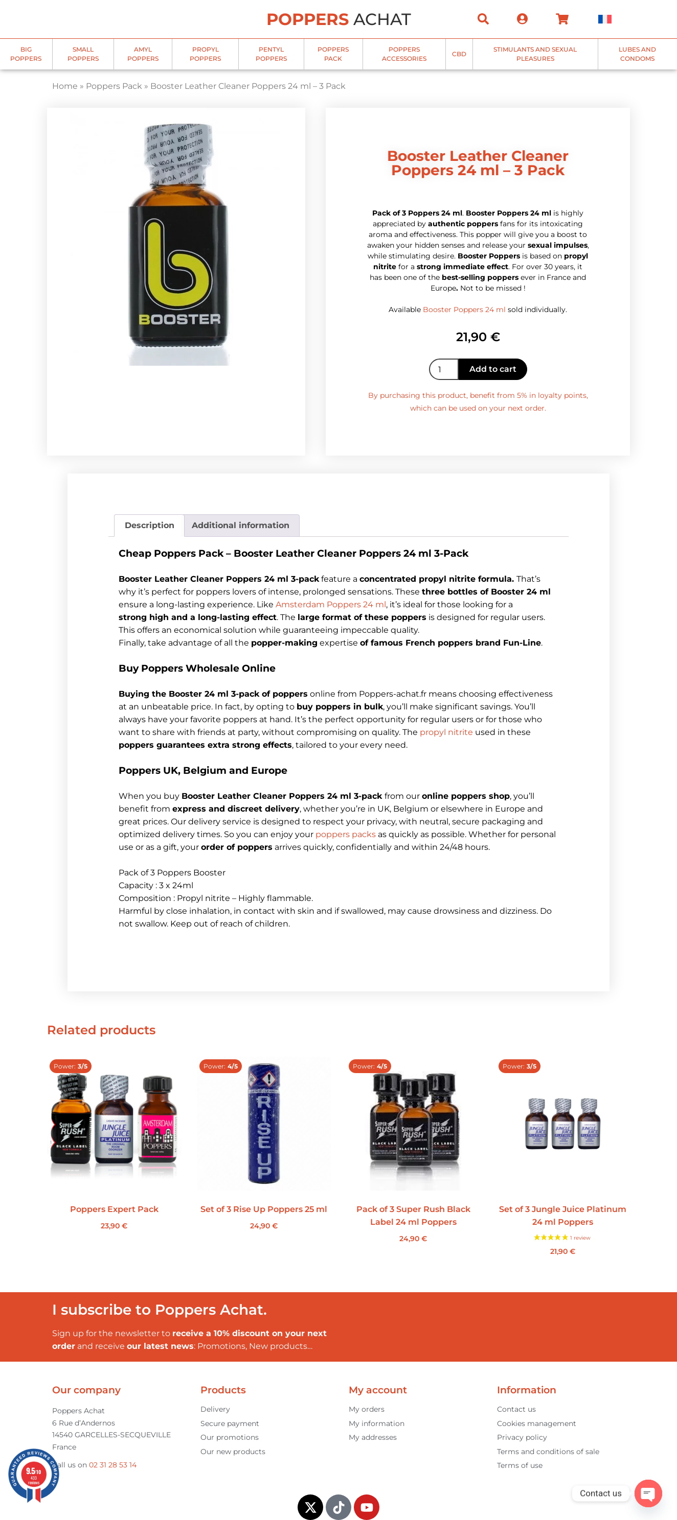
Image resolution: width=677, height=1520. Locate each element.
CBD (459, 54)
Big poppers (25, 53)
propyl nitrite (446, 732)
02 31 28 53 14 (113, 1464)
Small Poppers (83, 53)
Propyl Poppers (205, 53)
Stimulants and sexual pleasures (535, 53)
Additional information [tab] (240, 525)
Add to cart (492, 369)
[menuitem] (605, 19)
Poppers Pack (333, 53)
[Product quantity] (444, 369)
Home (65, 86)
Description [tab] (149, 525)
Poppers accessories (404, 53)
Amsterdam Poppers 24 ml (331, 604)
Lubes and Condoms (637, 53)
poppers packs (345, 834)
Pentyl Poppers (271, 53)
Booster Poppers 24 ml (464, 309)
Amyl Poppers (143, 53)
